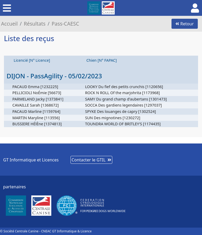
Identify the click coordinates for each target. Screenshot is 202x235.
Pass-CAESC (65, 23)
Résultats (35, 23)
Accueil (9, 23)
